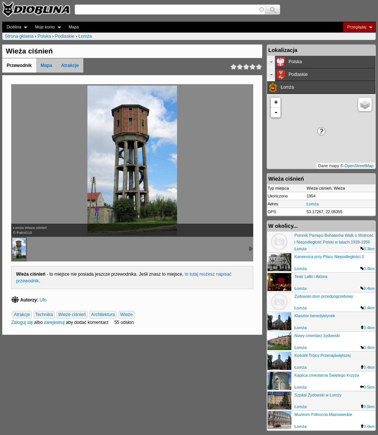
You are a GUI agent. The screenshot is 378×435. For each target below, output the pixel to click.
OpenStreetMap (359, 165)
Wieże (126, 314)
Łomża (85, 36)
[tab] (321, 62)
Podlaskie (64, 36)
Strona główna (19, 36)
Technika (44, 314)
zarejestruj (54, 322)
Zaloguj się (22, 322)
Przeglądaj (357, 27)
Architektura (103, 314)
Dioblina (14, 27)
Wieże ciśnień (72, 314)
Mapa (74, 27)
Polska (44, 36)
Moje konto (46, 27)
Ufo (43, 300)
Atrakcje (69, 65)
